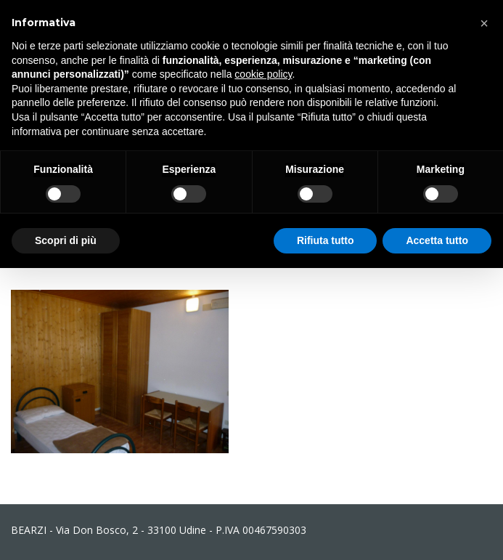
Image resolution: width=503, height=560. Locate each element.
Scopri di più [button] (66, 240)
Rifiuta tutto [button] (325, 240)
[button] (484, 23)
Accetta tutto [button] (437, 240)
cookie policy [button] (263, 74)
